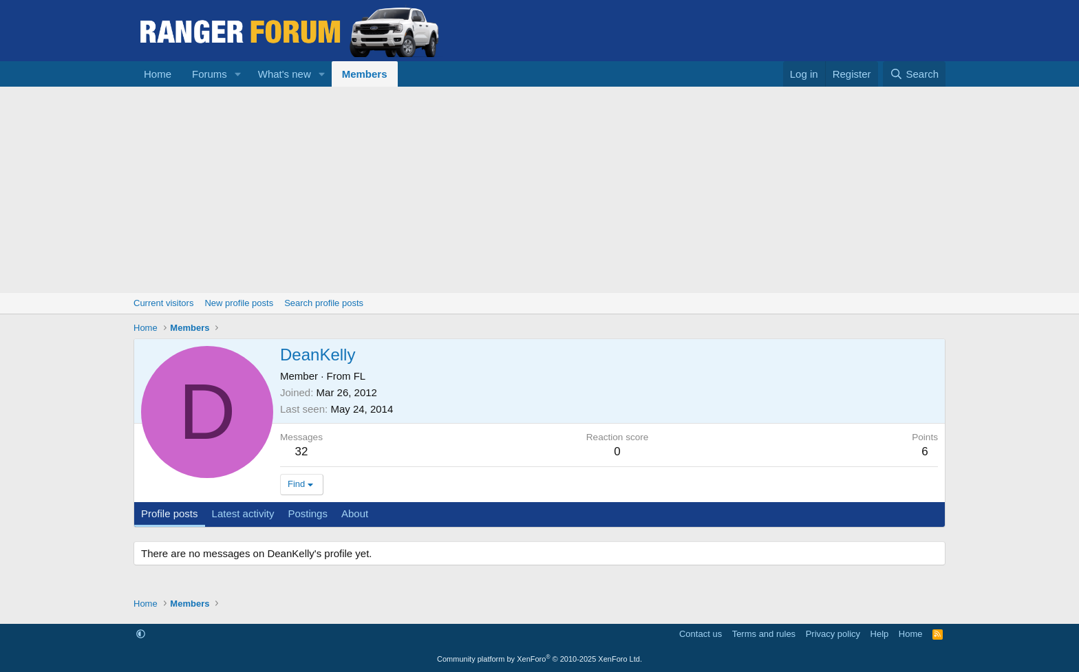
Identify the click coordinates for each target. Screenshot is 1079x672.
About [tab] (354, 513)
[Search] (914, 74)
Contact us (700, 634)
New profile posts (238, 303)
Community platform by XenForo (539, 659)
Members (364, 74)
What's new (284, 74)
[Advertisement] (539, 190)
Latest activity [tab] (243, 513)
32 (301, 451)
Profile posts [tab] (169, 513)
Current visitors (163, 303)
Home (157, 74)
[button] (238, 74)
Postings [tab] (308, 513)
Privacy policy (833, 634)
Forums (209, 74)
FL (360, 376)
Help (879, 634)
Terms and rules (763, 634)
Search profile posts (323, 303)
